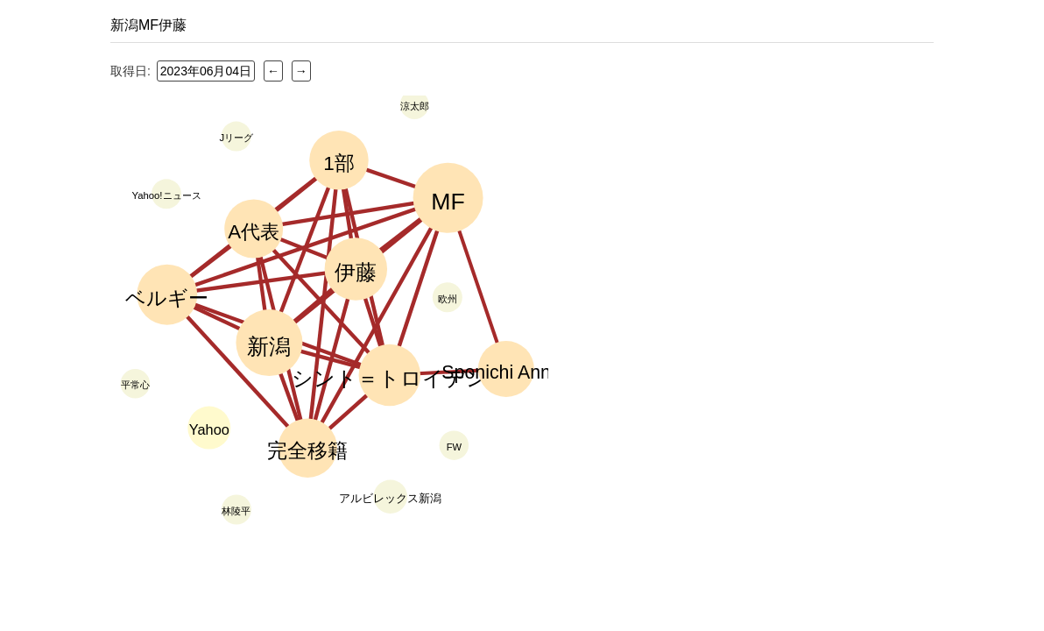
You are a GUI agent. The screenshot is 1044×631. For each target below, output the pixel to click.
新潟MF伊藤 (148, 25)
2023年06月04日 (205, 71)
